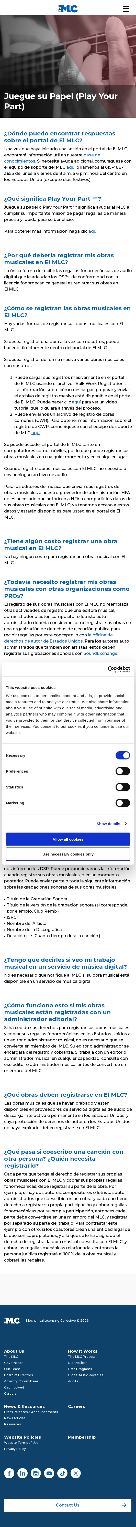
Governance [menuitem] (14, 1363)
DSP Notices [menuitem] (77, 1363)
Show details (108, 823)
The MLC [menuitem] (11, 1357)
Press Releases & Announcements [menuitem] (31, 1412)
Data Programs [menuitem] (80, 1369)
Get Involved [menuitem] (14, 1387)
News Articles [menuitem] (14, 1418)
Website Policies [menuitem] (22, 1437)
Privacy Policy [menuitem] (15, 1449)
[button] (126, 9)
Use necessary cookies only (68, 854)
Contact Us (91, 1505)
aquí (70, 167)
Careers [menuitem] (10, 1393)
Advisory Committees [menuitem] (21, 1381)
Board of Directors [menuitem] (18, 1375)
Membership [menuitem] (82, 1437)
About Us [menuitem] (14, 1351)
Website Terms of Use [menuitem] (21, 1443)
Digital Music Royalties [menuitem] (85, 1375)
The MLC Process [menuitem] (81, 1357)
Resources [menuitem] (12, 1424)
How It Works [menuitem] (82, 1351)
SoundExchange (100, 653)
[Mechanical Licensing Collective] (68, 9)
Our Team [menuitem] (12, 1369)
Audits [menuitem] (73, 1381)
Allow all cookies (68, 839)
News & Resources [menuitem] (24, 1406)
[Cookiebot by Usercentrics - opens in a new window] (107, 669)
